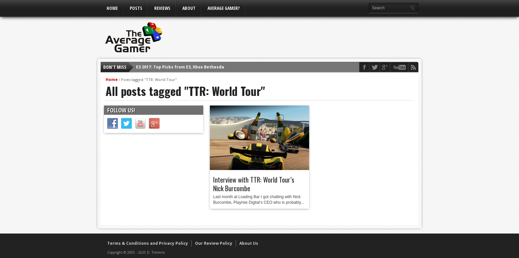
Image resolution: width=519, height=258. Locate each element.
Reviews (162, 8)
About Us (248, 243)
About (189, 8)
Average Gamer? (224, 8)
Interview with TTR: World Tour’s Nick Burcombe (253, 184)
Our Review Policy (213, 243)
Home (112, 8)
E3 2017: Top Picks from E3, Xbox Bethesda (180, 67)
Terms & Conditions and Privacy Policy (147, 243)
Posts (136, 8)
